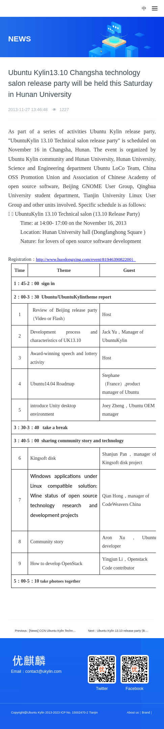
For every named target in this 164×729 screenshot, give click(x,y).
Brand (146, 712)
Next (120, 630)
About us (133, 712)
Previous (47, 630)
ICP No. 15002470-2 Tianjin (79, 712)
